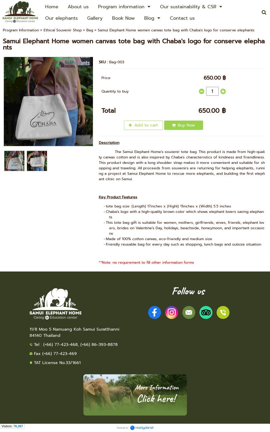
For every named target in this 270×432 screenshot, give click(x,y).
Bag (89, 30)
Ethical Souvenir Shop (63, 30)
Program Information (21, 30)
